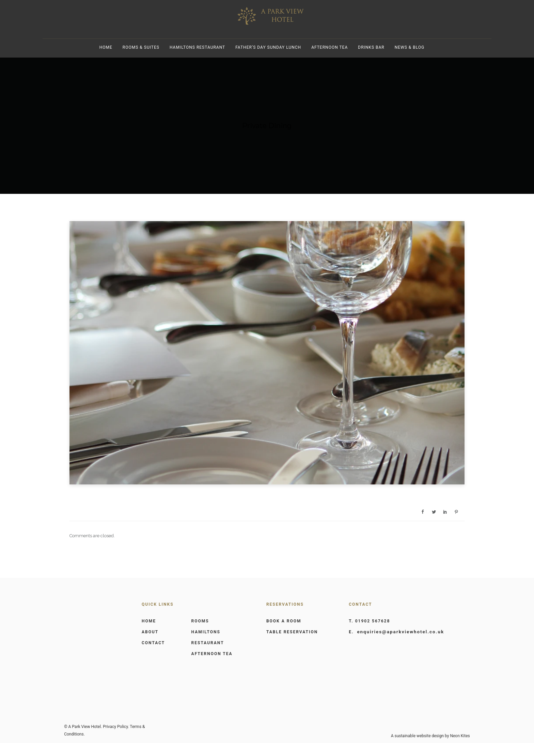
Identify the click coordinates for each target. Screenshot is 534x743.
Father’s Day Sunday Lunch (268, 47)
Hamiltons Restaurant (197, 47)
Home (105, 47)
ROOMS (200, 621)
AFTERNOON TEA (212, 653)
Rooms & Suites (141, 47)
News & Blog (410, 47)
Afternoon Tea (329, 47)
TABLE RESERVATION (292, 632)
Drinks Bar (371, 47)
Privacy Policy (115, 726)
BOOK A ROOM (283, 621)
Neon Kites (460, 735)
